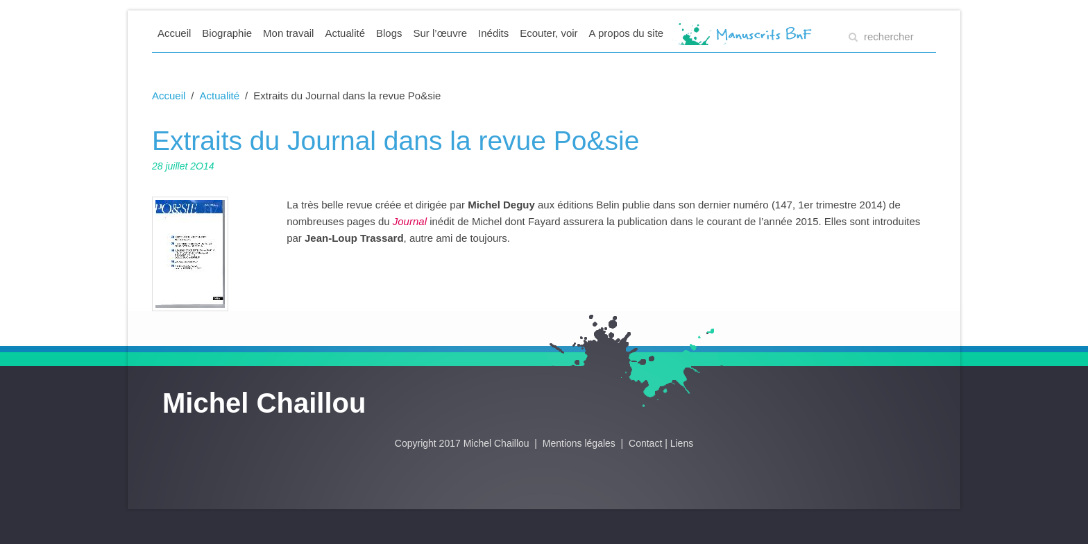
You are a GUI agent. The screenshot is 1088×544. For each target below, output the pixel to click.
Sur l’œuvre (441, 33)
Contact (645, 443)
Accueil (174, 33)
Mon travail (288, 33)
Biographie (227, 33)
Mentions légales (580, 443)
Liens (681, 443)
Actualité (345, 33)
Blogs (389, 33)
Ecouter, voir (548, 33)
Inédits (493, 33)
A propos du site (626, 33)
